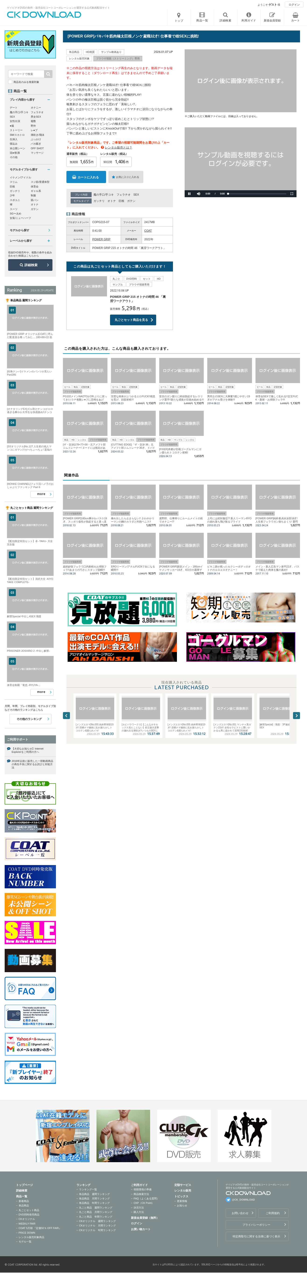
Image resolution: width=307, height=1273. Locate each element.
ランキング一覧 (88, 1189)
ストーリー (16, 130)
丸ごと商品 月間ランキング (95, 1212)
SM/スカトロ (17, 134)
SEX (136, 194)
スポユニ (15, 200)
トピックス (181, 1196)
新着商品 (24, 1201)
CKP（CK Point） (144, 1203)
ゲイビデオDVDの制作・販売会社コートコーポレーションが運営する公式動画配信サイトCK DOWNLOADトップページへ (44, 14)
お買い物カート (141, 1229)
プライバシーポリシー (256, 1224)
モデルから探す (19, 230)
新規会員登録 (272, 20)
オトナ (111, 201)
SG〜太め (15, 213)
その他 (13, 157)
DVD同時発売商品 (29, 1214)
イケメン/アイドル (20, 177)
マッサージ (37, 152)
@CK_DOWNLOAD (243, 1199)
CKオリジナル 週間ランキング (97, 1221)
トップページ (24, 1185)
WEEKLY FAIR (27, 1223)
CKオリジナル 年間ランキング (97, 1230)
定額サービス (182, 1185)
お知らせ (182, 1205)
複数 (33, 121)
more (41, 494)
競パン (34, 200)
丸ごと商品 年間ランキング (95, 1216)
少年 (12, 195)
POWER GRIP (101, 239)
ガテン (131, 201)
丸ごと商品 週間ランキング (95, 1207)
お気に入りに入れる (127, 177)
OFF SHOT (37, 148)
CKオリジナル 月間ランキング (97, 1225)
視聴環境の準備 (143, 1189)
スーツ (13, 209)
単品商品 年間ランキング (94, 1203)
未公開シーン (17, 148)
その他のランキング (29, 719)
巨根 (121, 201)
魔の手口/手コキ (103, 194)
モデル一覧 (25, 1241)
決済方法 (139, 1207)
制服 (33, 195)
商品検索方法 (141, 1194)
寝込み (13, 143)
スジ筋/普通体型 (40, 181)
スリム (13, 181)
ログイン (294, 4)
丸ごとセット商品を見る (131, 320)
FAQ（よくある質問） (146, 1198)
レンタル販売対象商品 (31, 1237)
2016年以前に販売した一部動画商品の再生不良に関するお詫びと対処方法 (32, 764)
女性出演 (15, 121)
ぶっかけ (36, 139)
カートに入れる (88, 177)
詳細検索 (31, 265)
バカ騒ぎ (36, 143)
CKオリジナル (27, 1219)
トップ (179, 20)
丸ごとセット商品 (29, 1210)
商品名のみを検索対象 (26, 82)
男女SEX (36, 116)
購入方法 (139, 1212)
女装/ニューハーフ (20, 218)
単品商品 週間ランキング (94, 1194)
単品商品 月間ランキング (94, 1198)
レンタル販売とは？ (118, 147)
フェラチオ (124, 194)
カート (295, 20)
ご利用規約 (273, 1213)
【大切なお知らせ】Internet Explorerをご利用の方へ (27, 750)
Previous (66, 715)
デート (13, 107)
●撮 (12, 125)
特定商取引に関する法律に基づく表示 (256, 1236)
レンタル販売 (182, 1190)
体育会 (34, 186)
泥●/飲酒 (15, 152)
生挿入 (13, 139)
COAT (148, 230)
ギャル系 (36, 191)
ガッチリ (99, 201)
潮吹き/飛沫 (37, 134)
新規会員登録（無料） (145, 1217)
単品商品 (24, 1205)
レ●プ (34, 130)
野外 (33, 125)
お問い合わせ (240, 1213)
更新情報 (182, 1201)
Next (296, 715)
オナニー (36, 107)
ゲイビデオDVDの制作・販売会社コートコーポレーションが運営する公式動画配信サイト (58, 7)
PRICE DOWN (27, 1232)
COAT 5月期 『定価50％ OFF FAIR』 (40, 1228)
